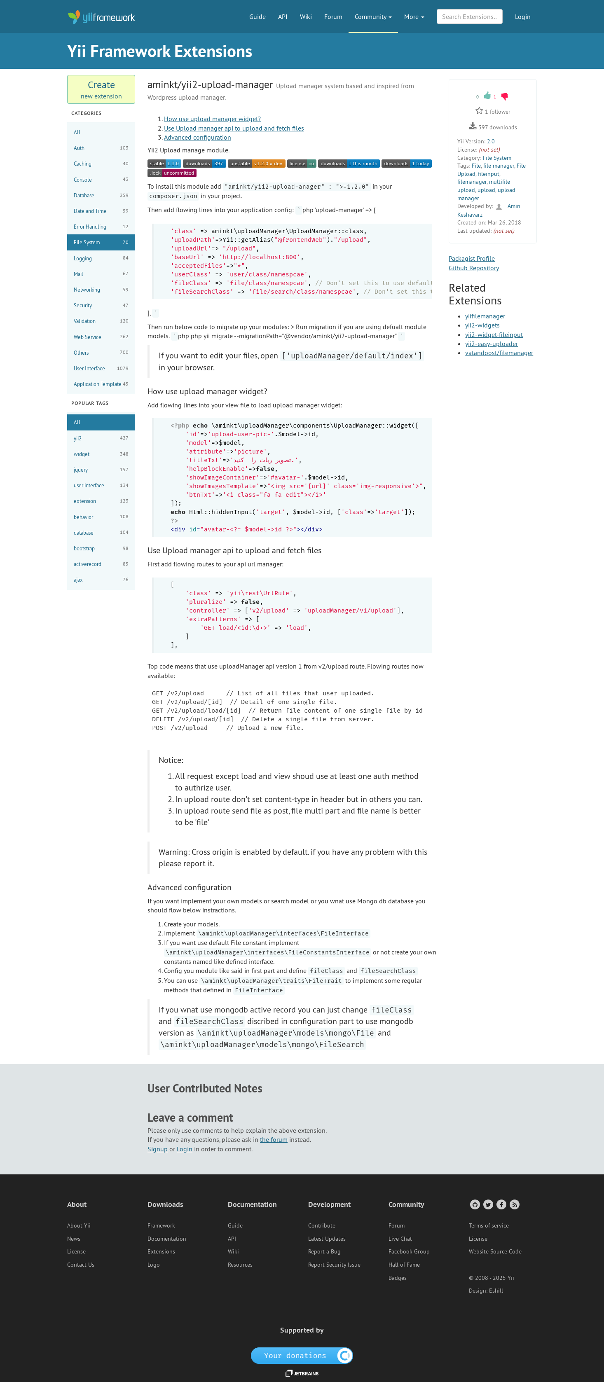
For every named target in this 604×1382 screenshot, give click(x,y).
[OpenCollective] (302, 1355)
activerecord (101, 564)
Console (101, 179)
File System (101, 242)
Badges (398, 1277)
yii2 (101, 438)
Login (523, 16)
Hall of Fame (404, 1264)
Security (101, 305)
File (476, 165)
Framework (161, 1225)
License (76, 1251)
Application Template (101, 384)
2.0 (491, 141)
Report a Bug (324, 1251)
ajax (101, 579)
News (73, 1238)
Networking (101, 289)
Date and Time (101, 211)
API (283, 16)
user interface (101, 485)
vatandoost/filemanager (499, 352)
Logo (153, 1264)
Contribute (321, 1225)
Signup (157, 1149)
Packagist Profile (472, 258)
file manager (498, 165)
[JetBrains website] (302, 1372)
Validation (101, 321)
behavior (101, 516)
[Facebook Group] (500, 1204)
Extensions (161, 1251)
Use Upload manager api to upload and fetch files (234, 128)
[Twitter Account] (487, 1204)
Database (101, 195)
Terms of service (489, 1225)
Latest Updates (327, 1238)
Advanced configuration (197, 137)
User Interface (101, 368)
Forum (333, 16)
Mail (101, 273)
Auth (101, 148)
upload (486, 190)
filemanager (472, 181)
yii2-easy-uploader (491, 343)
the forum (274, 1139)
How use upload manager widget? (212, 119)
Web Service (101, 336)
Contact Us (80, 1264)
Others (101, 352)
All (77, 132)
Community (373, 16)
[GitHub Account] (474, 1204)
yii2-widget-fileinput (494, 334)
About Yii (79, 1225)
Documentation (166, 1238)
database (101, 532)
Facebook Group (409, 1251)
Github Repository (474, 268)
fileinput (488, 174)
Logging (101, 258)
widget (101, 454)
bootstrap (101, 548)
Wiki (306, 16)
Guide (257, 16)
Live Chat (400, 1238)
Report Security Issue (334, 1264)
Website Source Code (495, 1251)
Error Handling (101, 226)
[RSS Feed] (514, 1204)
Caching (101, 163)
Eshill (496, 1290)
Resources (240, 1264)
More (414, 16)
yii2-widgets (482, 325)
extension (101, 501)
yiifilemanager (485, 316)
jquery (101, 469)
